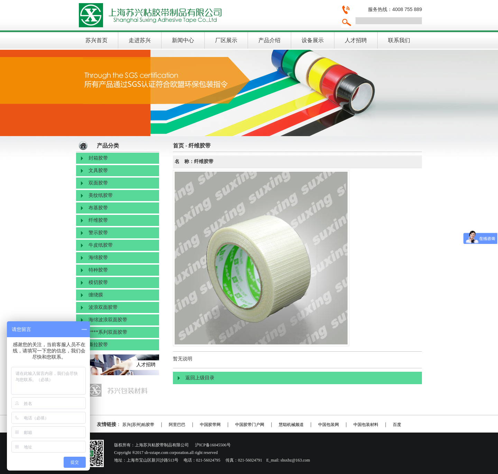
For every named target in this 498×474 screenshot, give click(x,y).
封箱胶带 (98, 158)
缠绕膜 (96, 294)
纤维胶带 (98, 220)
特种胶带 (98, 270)
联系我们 (399, 40)
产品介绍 (269, 40)
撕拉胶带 (98, 344)
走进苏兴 (140, 40)
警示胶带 (98, 232)
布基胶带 (98, 207)
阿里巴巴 (177, 424)
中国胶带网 (210, 424)
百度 (397, 424)
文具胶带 (98, 170)
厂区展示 (226, 40)
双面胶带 (98, 183)
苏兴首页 (96, 40)
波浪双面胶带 (103, 307)
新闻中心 (183, 40)
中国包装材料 (365, 424)
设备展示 (313, 40)
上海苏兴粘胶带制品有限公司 (205, 15)
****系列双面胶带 (108, 332)
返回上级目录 (199, 377)
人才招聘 (356, 40)
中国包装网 (328, 424)
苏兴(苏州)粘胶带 (138, 424)
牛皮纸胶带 (101, 245)
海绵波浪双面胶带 (108, 319)
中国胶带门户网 (249, 424)
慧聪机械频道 (291, 424)
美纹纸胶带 (101, 195)
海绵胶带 (98, 257)
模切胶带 (98, 282)
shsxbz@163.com (295, 460)
